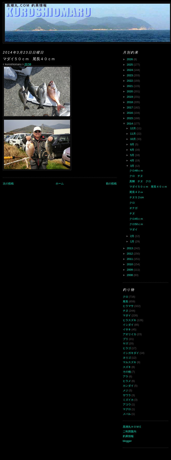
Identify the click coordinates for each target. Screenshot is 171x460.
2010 (130, 264)
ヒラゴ (127, 348)
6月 (132, 149)
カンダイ (128, 385)
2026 (130, 59)
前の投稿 (111, 183)
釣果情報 (128, 436)
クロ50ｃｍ (136, 224)
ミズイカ (128, 399)
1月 (132, 241)
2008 (130, 275)
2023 (130, 75)
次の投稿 (8, 183)
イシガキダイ (131, 352)
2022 (130, 80)
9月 (132, 144)
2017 (130, 107)
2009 (130, 269)
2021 (130, 86)
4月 (132, 160)
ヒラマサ (128, 305)
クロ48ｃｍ (136, 170)
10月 (133, 139)
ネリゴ (127, 357)
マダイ (133, 229)
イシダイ (128, 324)
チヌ (132, 213)
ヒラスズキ (129, 320)
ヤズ (125, 343)
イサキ (127, 329)
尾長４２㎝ (136, 192)
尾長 (125, 301)
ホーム (60, 183)
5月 (132, 155)
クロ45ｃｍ (136, 218)
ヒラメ (127, 381)
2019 (130, 96)
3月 (132, 165)
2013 (130, 248)
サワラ (127, 395)
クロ (132, 202)
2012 (130, 253)
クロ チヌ (136, 175)
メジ (125, 390)
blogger (127, 440)
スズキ (127, 366)
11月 (133, 133)
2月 (132, 236)
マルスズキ (129, 362)
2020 (130, 91)
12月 (133, 128)
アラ (125, 376)
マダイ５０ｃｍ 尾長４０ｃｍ (148, 186)
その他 (127, 371)
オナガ (133, 208)
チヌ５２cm (136, 197)
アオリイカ (129, 334)
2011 (130, 259)
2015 (130, 118)
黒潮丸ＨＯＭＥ (132, 426)
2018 (130, 102)
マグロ (127, 409)
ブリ (125, 338)
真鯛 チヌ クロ (140, 181)
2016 (130, 112)
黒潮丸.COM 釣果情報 (27, 5)
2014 (130, 123)
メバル (127, 413)
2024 (130, 70)
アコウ (127, 404)
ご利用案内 (129, 431)
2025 (130, 64)
